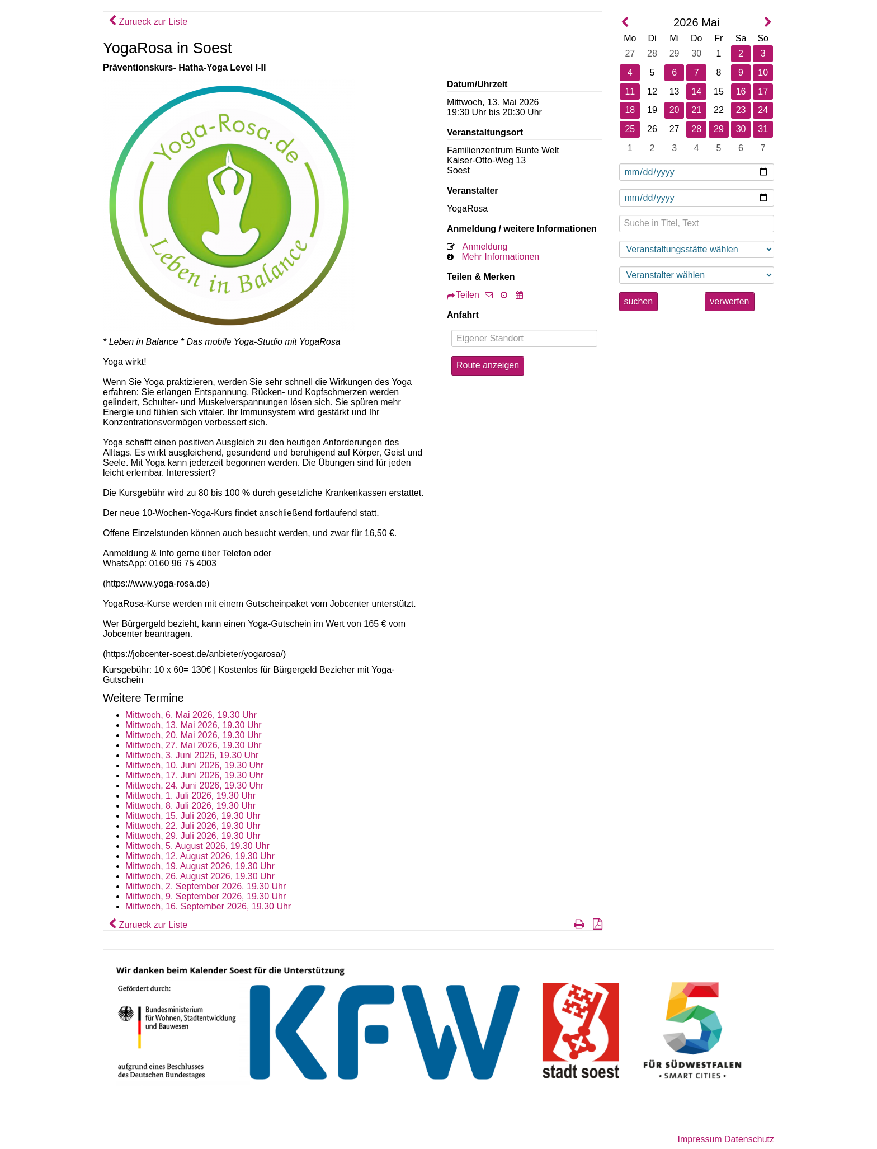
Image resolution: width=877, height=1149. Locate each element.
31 (763, 129)
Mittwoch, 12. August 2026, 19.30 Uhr (200, 856)
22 (719, 110)
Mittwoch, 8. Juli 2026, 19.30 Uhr (190, 805)
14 (696, 91)
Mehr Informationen (500, 256)
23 (741, 110)
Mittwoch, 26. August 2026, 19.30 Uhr (200, 876)
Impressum (699, 1139)
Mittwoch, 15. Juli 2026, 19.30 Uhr (193, 815)
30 (696, 53)
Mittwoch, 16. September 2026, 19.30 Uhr (208, 906)
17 (763, 91)
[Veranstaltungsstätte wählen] (697, 249)
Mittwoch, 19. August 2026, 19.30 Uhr (200, 866)
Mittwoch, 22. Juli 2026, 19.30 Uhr (193, 826)
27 (630, 53)
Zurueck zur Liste (148, 21)
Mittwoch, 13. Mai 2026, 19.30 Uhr (193, 725)
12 (652, 91)
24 (763, 110)
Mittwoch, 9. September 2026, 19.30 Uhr (205, 896)
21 (696, 110)
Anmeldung (485, 246)
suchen (638, 301)
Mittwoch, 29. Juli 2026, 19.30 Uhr (193, 836)
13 (674, 91)
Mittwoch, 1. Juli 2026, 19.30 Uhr (190, 795)
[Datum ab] (697, 172)
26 (652, 129)
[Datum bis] (697, 198)
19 (652, 110)
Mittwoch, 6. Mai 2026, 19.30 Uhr (191, 715)
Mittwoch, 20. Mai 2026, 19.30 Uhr (193, 735)
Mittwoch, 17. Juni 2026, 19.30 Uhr (194, 775)
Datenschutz (749, 1139)
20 (674, 110)
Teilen (463, 294)
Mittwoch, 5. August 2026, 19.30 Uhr (197, 846)
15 (719, 91)
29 (674, 53)
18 (630, 110)
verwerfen (729, 301)
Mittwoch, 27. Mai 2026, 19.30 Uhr (193, 745)
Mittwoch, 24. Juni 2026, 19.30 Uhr (194, 785)
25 (630, 129)
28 (652, 53)
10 (763, 72)
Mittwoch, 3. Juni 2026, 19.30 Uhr (191, 755)
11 (630, 91)
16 (741, 91)
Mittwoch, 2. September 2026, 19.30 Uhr (205, 886)
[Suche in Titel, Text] (697, 223)
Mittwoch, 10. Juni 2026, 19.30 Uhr (194, 765)
